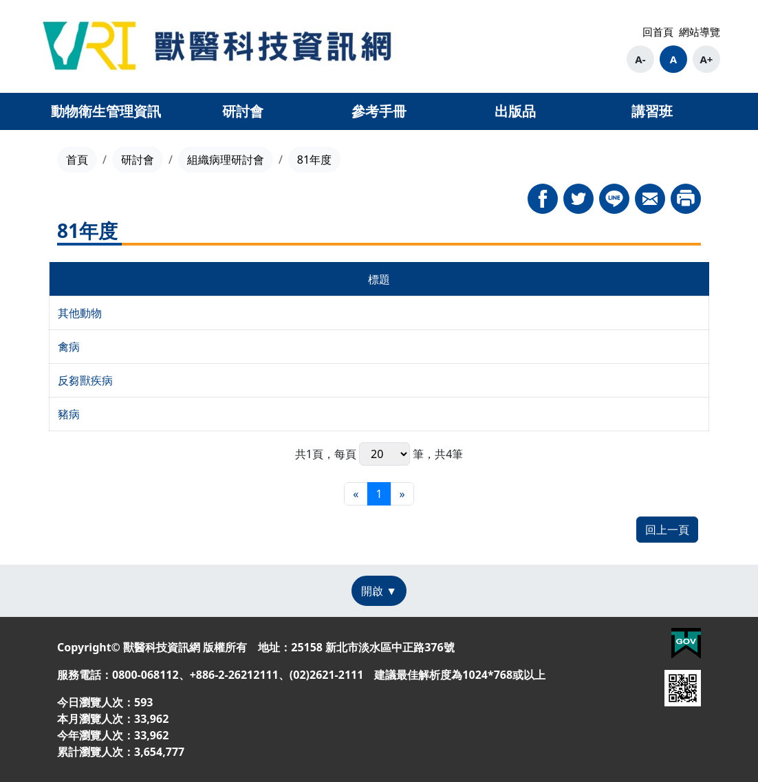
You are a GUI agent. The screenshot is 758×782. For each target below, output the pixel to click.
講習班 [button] (652, 111)
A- (640, 59)
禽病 (69, 346)
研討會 (137, 159)
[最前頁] (355, 494)
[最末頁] (402, 494)
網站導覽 (699, 32)
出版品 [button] (515, 111)
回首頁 (657, 32)
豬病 (69, 414)
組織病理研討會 (225, 159)
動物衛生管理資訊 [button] (106, 111)
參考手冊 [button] (379, 111)
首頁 (77, 159)
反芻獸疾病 (85, 380)
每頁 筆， (384, 454)
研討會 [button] (242, 111)
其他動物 (80, 313)
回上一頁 (667, 529)
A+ (706, 59)
